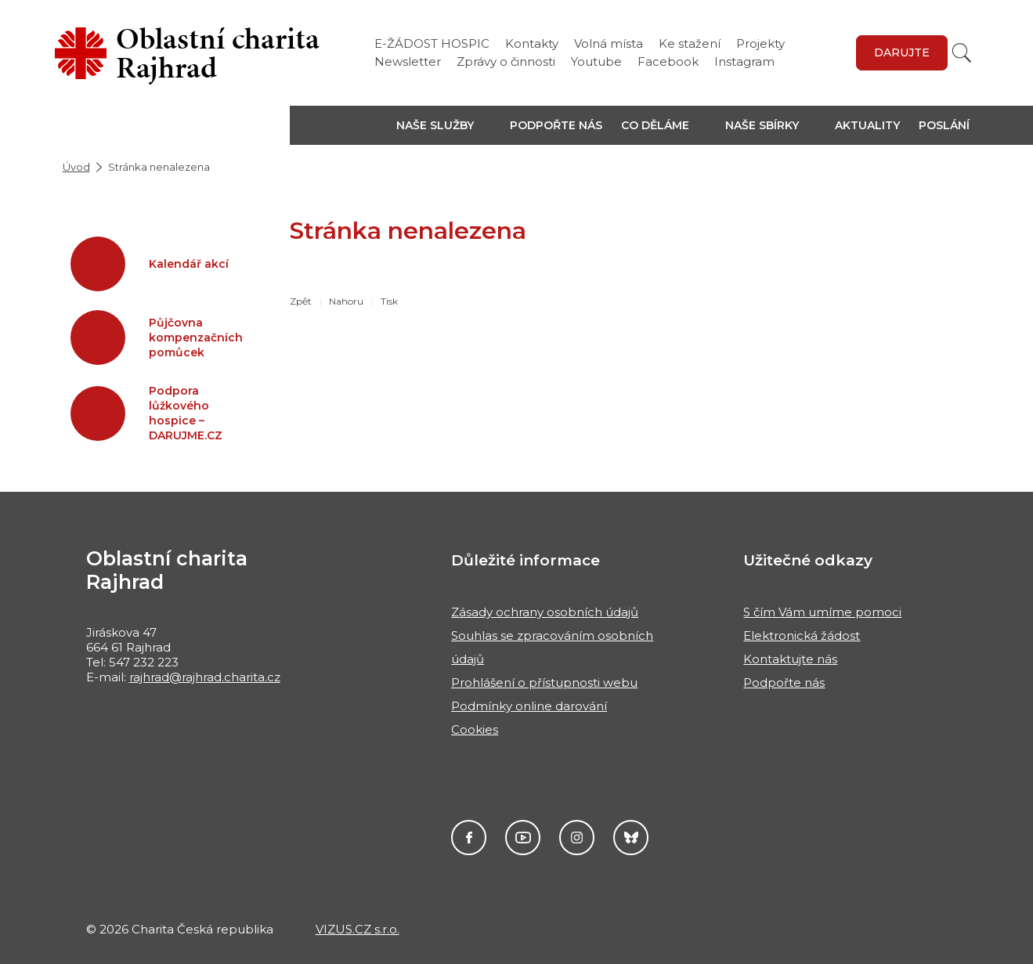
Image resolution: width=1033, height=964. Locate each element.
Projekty (760, 43)
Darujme (630, 837)
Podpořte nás (556, 125)
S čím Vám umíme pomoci (822, 612)
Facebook (668, 61)
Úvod (76, 167)
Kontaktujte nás (790, 659)
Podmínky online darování (529, 706)
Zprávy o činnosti (506, 61)
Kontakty (531, 43)
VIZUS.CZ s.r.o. (357, 929)
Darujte (902, 52)
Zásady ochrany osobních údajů (544, 612)
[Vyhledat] (962, 52)
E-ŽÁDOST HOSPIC (431, 43)
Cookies (474, 729)
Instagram (744, 61)
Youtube (596, 61)
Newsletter (407, 61)
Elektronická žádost (801, 635)
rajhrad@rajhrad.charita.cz (204, 677)
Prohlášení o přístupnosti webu (544, 682)
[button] (443, 125)
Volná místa (608, 43)
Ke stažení (690, 43)
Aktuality (867, 125)
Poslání (944, 125)
